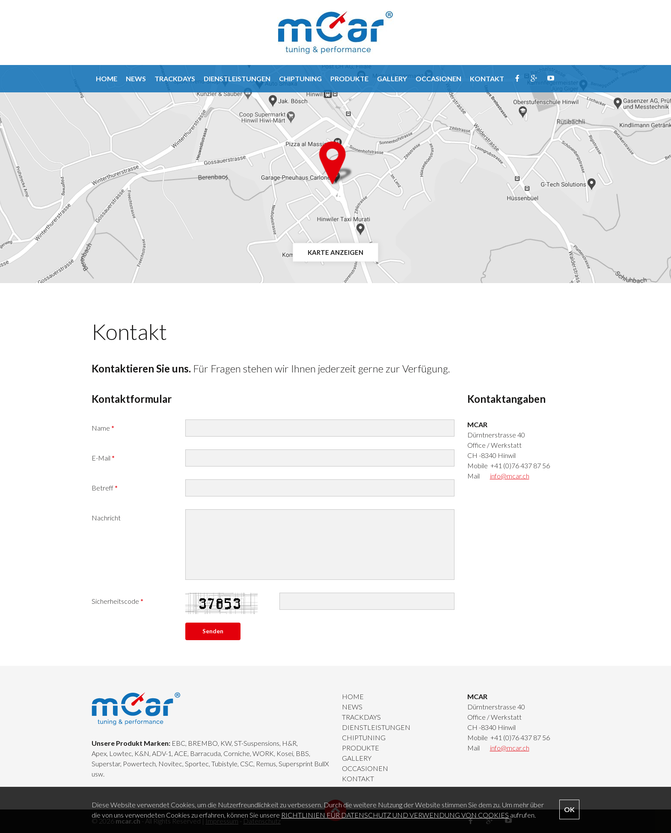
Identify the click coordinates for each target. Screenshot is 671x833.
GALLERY (392, 78)
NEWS (136, 78)
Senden (212, 631)
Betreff (105, 488)
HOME (106, 78)
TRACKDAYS (174, 78)
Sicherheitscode (117, 601)
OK (569, 809)
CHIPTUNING (300, 78)
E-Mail (103, 458)
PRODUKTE (349, 78)
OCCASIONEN (438, 78)
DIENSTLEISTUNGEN (237, 78)
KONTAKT (487, 78)
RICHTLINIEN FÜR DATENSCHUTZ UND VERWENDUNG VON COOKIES (395, 815)
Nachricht (106, 518)
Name (103, 428)
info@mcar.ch (509, 476)
